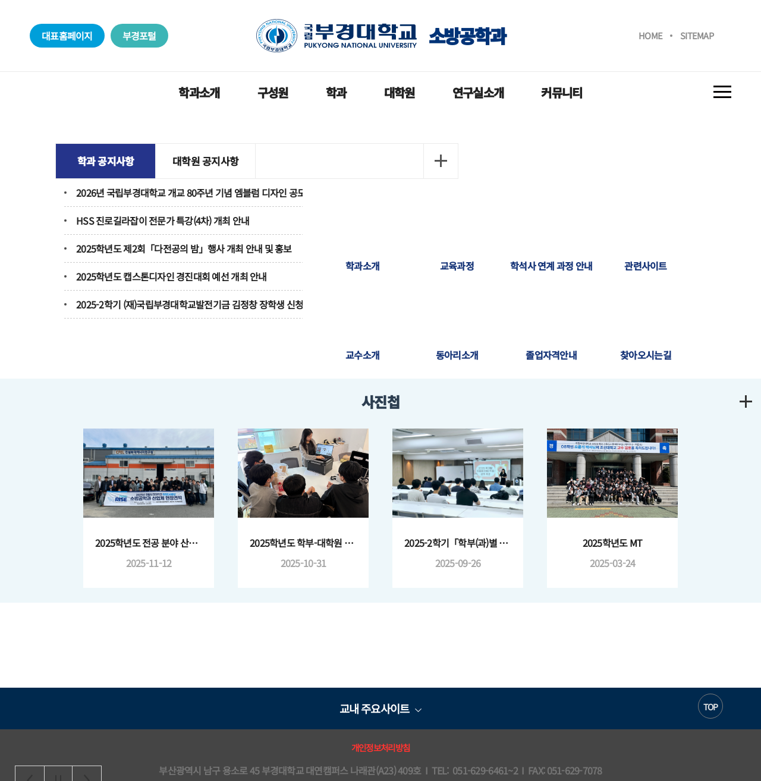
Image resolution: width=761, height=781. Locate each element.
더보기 (356, 161)
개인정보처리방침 (380, 708)
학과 (336, 92)
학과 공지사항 (119, 160)
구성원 (272, 92)
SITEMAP (696, 35)
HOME (650, 35)
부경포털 (139, 36)
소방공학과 (380, 35)
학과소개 (198, 92)
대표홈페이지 (67, 36)
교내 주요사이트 (374, 669)
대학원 (399, 92)
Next (87, 602)
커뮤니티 (561, 92)
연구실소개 (478, 92)
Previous (29, 602)
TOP (710, 667)
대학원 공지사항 (220, 160)
